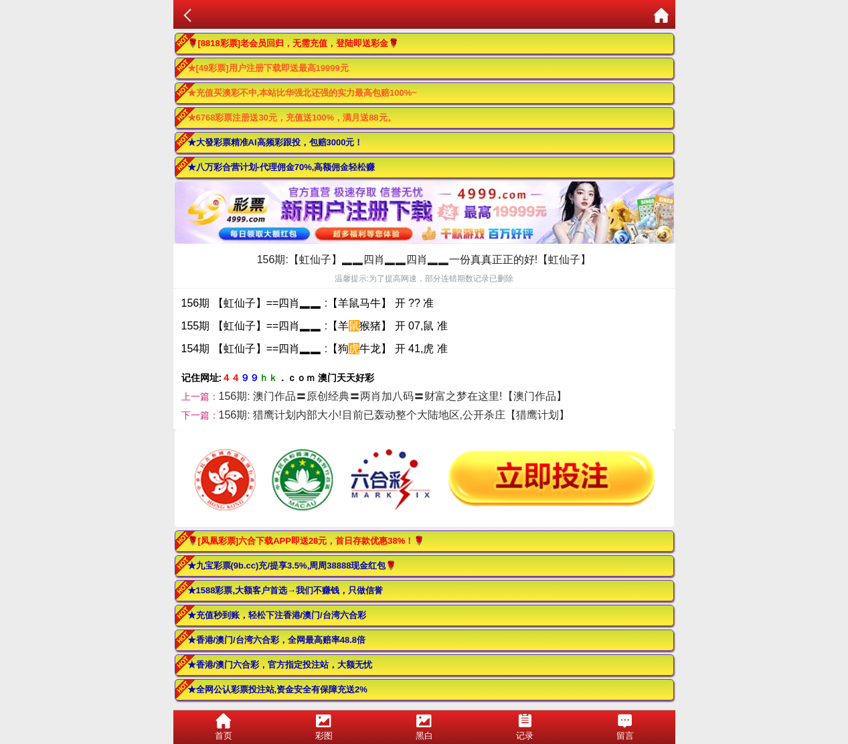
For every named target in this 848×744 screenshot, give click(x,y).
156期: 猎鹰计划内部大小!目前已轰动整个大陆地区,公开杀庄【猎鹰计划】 (394, 415)
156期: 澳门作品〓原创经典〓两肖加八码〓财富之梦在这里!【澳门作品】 (393, 396)
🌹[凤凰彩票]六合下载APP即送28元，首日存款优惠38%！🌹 (306, 541)
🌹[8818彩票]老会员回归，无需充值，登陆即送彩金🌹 (293, 43)
